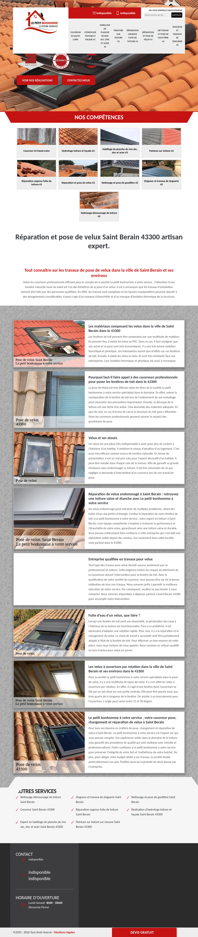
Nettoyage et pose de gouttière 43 (163, 36)
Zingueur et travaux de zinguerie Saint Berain (98, 799)
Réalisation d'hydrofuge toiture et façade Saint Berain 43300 (151, 812)
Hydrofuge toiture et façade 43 (90, 36)
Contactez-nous (78, 80)
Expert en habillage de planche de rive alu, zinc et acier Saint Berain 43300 (43, 824)
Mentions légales (64, 932)
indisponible (102, 13)
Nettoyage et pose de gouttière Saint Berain (153, 799)
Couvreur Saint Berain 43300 (37, 809)
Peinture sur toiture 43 (118, 36)
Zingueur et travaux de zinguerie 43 (177, 36)
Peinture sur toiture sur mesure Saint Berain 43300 (98, 824)
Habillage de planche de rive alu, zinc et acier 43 (105, 36)
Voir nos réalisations (37, 80)
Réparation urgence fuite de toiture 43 (133, 36)
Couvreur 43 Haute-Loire (75, 36)
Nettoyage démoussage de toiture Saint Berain (40, 799)
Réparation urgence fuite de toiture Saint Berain (97, 812)
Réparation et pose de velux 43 (148, 36)
